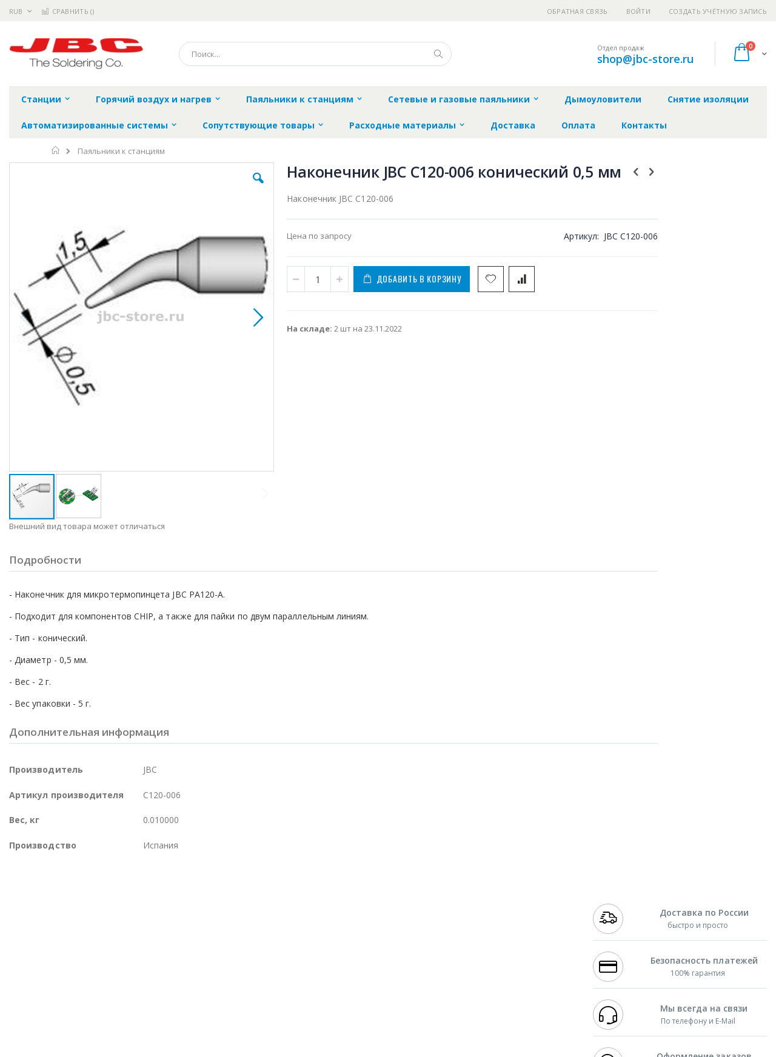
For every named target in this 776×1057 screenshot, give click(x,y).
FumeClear (58, 904)
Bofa (18, 904)
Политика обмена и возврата (325, 916)
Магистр (191, 904)
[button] (225, 187)
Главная (56, 150)
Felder (106, 928)
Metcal (101, 904)
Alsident (175, 892)
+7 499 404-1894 (619, 892)
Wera (103, 999)
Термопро (144, 904)
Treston (23, 975)
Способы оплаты (494, 940)
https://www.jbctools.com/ (191, 1048)
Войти (638, 11)
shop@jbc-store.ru (645, 59)
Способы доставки (498, 916)
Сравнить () (68, 11)
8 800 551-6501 (623, 928)
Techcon (112, 975)
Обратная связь (577, 11)
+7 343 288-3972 (619, 916)
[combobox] (315, 54)
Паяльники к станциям (121, 151)
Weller (137, 892)
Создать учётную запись (718, 11)
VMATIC (153, 975)
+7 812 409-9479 (619, 904)
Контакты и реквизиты (507, 892)
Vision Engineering (43, 952)
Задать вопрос (297, 975)
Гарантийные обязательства (324, 892)
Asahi (140, 928)
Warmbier (67, 975)
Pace (104, 892)
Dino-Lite (105, 952)
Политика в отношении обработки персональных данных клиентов (335, 946)
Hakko (21, 892)
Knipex (69, 999)
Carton (144, 952)
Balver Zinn (30, 928)
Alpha (73, 928)
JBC (78, 892)
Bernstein (27, 999)
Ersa (52, 892)
